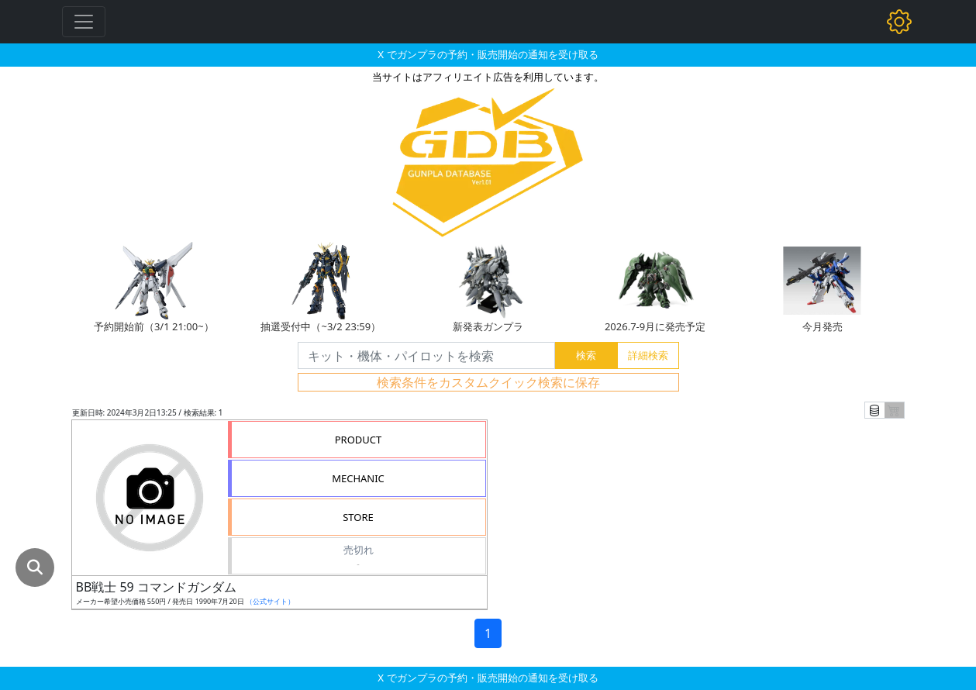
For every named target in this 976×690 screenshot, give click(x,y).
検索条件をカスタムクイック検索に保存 (488, 382)
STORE (358, 517)
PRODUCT (358, 440)
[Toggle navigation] (83, 21)
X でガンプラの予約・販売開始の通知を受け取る (488, 54)
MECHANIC (358, 478)
